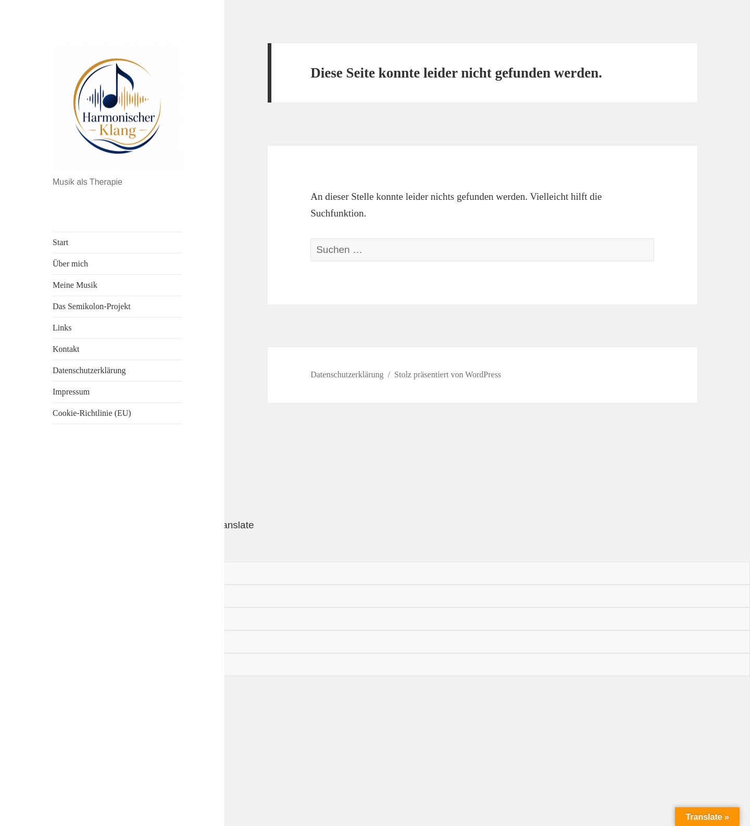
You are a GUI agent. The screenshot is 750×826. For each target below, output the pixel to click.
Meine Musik (75, 285)
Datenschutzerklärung (89, 370)
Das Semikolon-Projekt (92, 306)
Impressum (71, 391)
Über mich (70, 263)
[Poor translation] (66, 547)
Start (60, 242)
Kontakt (66, 349)
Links (62, 327)
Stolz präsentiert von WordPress (447, 374)
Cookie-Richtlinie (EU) (92, 413)
